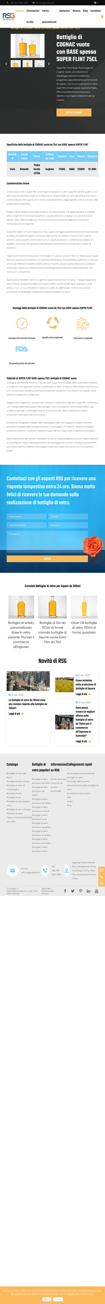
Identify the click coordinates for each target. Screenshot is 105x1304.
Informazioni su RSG (32, 16)
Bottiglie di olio (14, 797)
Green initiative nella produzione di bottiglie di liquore (86, 685)
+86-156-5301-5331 (17, 2)
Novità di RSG (53, 661)
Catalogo (19, 11)
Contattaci (95, 11)
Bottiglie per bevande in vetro (18, 803)
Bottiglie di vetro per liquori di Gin (40, 849)
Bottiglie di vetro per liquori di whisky (41, 833)
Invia (47, 559)
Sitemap (46, 888)
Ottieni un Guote (74, 112)
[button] (6, 63)
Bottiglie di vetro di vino (18, 781)
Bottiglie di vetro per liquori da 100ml (40, 791)
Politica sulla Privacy (47, 892)
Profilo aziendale (59, 779)
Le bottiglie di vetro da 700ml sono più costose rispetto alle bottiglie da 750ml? (28, 704)
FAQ (69, 797)
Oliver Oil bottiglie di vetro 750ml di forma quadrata (84, 627)
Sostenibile (56, 791)
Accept (58, 1299)
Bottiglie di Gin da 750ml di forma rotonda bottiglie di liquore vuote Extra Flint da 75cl (52, 632)
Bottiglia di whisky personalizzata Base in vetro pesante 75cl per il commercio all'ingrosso (21, 635)
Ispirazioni (64, 11)
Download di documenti (78, 793)
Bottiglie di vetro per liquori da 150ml (41, 801)
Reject (47, 1299)
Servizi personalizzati (49, 16)
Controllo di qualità (56, 785)
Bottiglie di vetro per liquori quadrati (41, 825)
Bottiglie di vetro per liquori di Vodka (41, 841)
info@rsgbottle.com (44, 2)
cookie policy (73, 1294)
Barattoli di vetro (15, 813)
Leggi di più (16, 714)
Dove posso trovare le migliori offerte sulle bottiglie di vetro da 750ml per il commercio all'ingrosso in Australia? (85, 722)
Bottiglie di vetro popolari (41, 767)
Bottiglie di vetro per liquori (16, 775)
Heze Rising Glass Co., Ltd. (19, 891)
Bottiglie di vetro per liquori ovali (40, 817)
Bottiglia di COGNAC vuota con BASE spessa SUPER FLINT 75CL (45, 28)
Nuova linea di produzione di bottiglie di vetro (81, 775)
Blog (85, 11)
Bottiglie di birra (14, 793)
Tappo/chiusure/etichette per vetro (19, 819)
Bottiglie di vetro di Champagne (16, 787)
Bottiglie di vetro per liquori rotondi (40, 809)
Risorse (76, 11)
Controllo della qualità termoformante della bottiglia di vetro (82, 785)
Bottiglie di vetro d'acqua (19, 809)
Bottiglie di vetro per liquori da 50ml (41, 781)
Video (70, 801)
